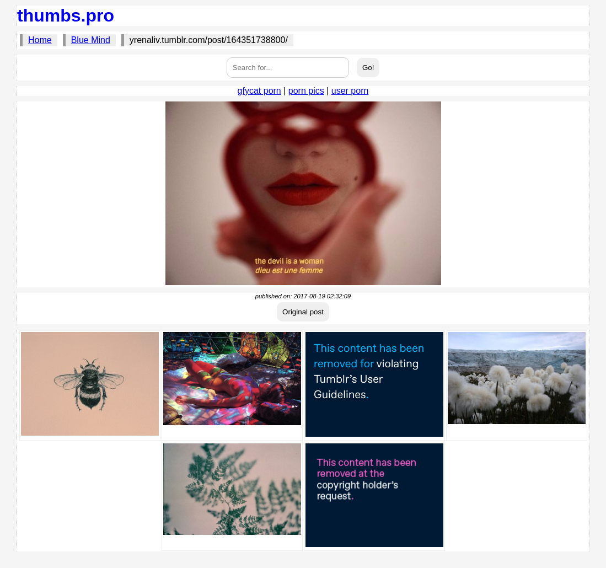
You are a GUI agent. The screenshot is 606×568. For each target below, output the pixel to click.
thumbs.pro (65, 15)
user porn (350, 90)
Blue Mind (90, 40)
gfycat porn (259, 90)
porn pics (306, 90)
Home (40, 40)
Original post (303, 312)
